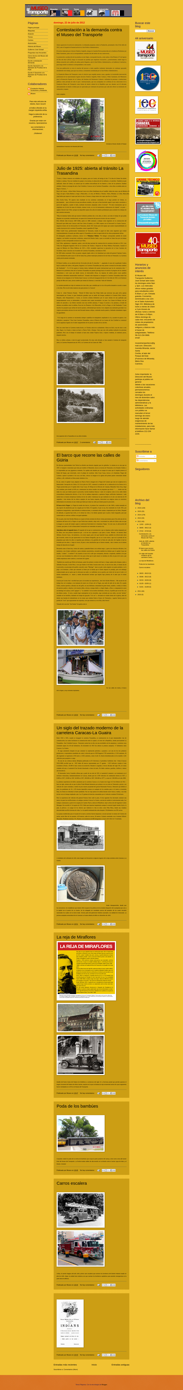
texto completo (61, 94)
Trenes (30, 37)
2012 (140, 521)
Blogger (104, 1384)
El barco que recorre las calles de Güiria (147, 549)
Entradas (141, 456)
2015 (140, 511)
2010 (140, 594)
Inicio (94, 1364)
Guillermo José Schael (36, 49)
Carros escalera (72, 1183)
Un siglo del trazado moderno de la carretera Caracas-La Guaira (90, 730)
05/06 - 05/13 (144, 577)
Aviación (31, 34)
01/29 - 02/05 (144, 583)
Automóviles (32, 43)
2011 (140, 591)
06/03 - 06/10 (144, 573)
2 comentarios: (85, 442)
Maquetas (31, 31)
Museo (33, 93)
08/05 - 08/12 (144, 528)
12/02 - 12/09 (144, 524)
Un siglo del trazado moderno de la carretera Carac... (146, 555)
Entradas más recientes (65, 1364)
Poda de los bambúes (77, 1106)
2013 (140, 518)
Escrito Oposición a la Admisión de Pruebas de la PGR (37, 68)
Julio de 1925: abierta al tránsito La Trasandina (146, 543)
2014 (140, 515)
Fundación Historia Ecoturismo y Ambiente (39, 89)
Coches (30, 40)
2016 (140, 508)
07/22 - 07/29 (144, 531)
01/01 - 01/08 (144, 587)
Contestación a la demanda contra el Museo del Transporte (89, 32)
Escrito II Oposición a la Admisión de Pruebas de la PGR (37, 74)
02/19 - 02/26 (144, 580)
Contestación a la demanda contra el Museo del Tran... (146, 536)
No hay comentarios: (87, 155)
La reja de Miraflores (76, 937)
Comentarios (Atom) (71, 1369)
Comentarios (142, 460)
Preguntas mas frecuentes (37, 53)
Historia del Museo (34, 46)
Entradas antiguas (120, 1364)
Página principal (33, 27)
